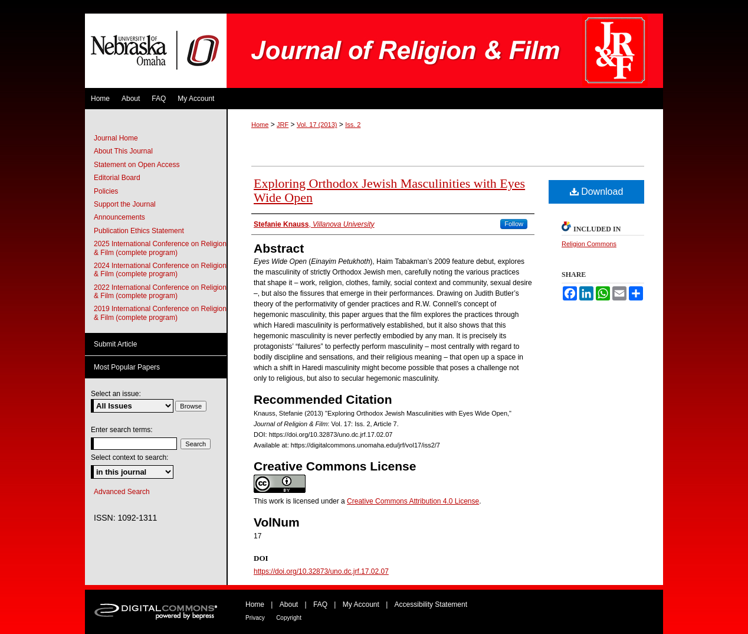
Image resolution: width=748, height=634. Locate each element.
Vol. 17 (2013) (317, 124)
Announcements (119, 217)
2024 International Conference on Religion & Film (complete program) (160, 270)
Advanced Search (122, 492)
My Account (361, 604)
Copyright (288, 618)
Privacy (255, 618)
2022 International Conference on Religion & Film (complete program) (160, 291)
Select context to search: (129, 457)
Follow (513, 223)
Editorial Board (117, 178)
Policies (106, 191)
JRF (282, 124)
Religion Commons (589, 243)
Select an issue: (116, 394)
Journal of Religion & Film (445, 51)
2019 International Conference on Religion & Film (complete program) (160, 313)
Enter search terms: (122, 430)
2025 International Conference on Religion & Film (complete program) (160, 248)
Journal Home (116, 138)
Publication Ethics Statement (139, 231)
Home (259, 124)
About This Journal (123, 151)
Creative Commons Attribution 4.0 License (413, 501)
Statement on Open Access (136, 165)
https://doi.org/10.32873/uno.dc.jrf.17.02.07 (321, 571)
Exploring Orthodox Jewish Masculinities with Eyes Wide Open (389, 190)
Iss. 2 (352, 124)
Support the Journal (125, 204)
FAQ (320, 604)
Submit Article (115, 344)
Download (597, 192)
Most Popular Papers (127, 367)
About (289, 604)
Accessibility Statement (431, 604)
